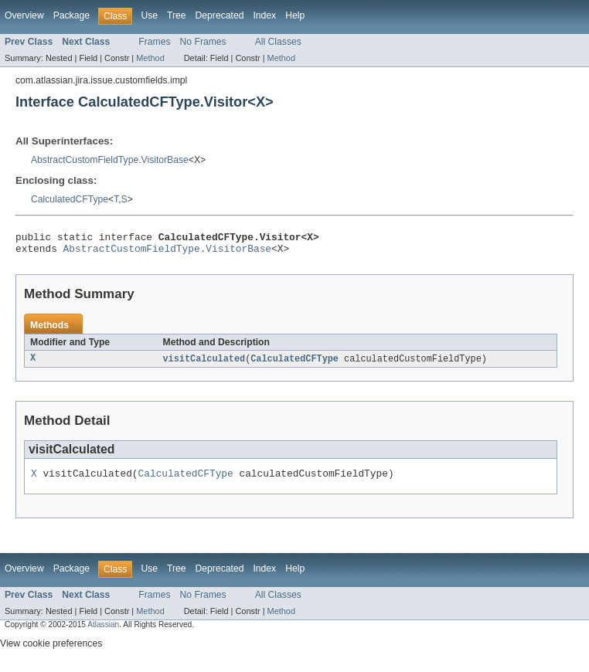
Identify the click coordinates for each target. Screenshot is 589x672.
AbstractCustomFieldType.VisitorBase (110, 159)
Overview (24, 15)
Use (149, 15)
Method (150, 58)
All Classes (278, 41)
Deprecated (220, 15)
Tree (176, 15)
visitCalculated (204, 364)
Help (295, 15)
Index (264, 15)
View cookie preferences (51, 651)
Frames (154, 41)
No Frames (203, 41)
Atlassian (103, 632)
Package (71, 15)
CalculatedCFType (69, 199)
